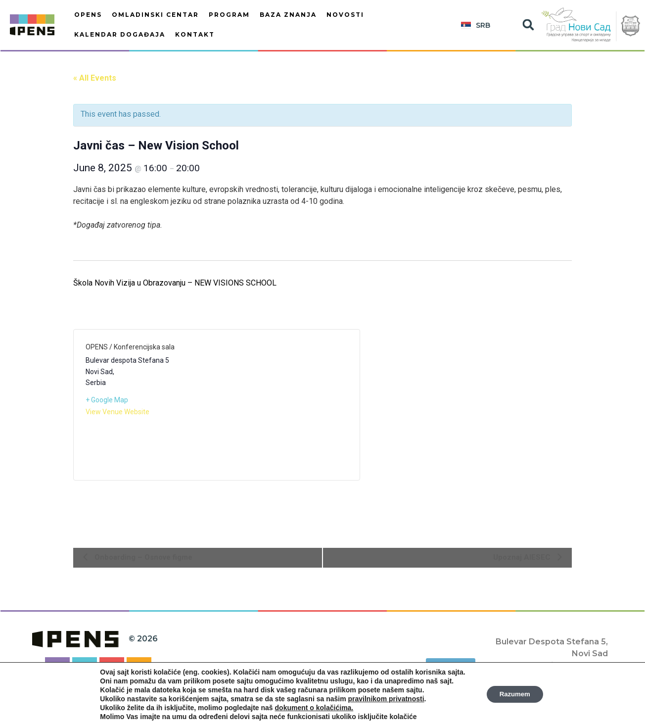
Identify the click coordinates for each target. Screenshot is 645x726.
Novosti (345, 14)
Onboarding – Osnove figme (142, 557)
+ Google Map (107, 400)
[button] (528, 25)
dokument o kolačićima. (311, 708)
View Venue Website (117, 412)
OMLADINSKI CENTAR (155, 14)
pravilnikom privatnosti (383, 699)
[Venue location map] (282, 404)
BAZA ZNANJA (288, 14)
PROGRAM (229, 14)
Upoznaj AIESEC (523, 557)
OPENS (88, 14)
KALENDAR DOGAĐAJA (119, 34)
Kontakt (195, 34)
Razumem (515, 694)
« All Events (94, 78)
